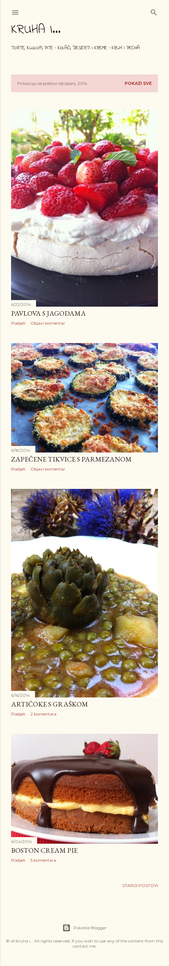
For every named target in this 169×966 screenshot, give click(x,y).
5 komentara (43, 860)
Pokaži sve (138, 83)
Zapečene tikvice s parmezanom (71, 459)
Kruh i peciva (126, 48)
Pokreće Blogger (84, 928)
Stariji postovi (140, 885)
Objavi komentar (47, 323)
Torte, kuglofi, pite (32, 48)
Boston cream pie (44, 850)
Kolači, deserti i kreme (82, 48)
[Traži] (154, 11)
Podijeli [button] (18, 323)
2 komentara (43, 714)
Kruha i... (36, 30)
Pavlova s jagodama (48, 313)
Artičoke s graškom (49, 704)
